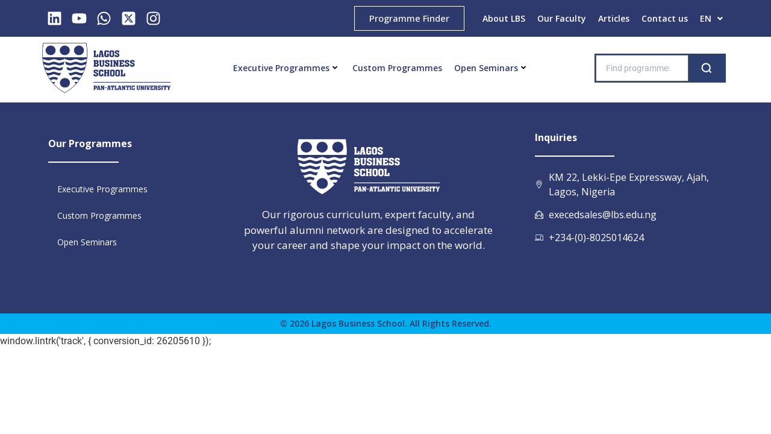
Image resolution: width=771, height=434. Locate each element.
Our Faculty (561, 18)
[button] (711, 18)
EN (711, 18)
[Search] (706, 68)
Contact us (664, 18)
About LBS (503, 18)
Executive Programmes (285, 68)
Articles (613, 18)
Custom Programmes (397, 68)
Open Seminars (490, 68)
